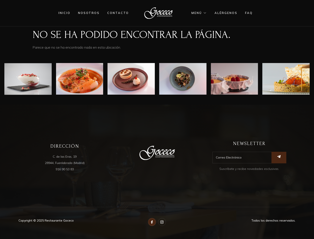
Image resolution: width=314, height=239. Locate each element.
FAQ (249, 13)
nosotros (89, 13)
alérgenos (226, 13)
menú (199, 13)
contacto (118, 13)
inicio (64, 13)
